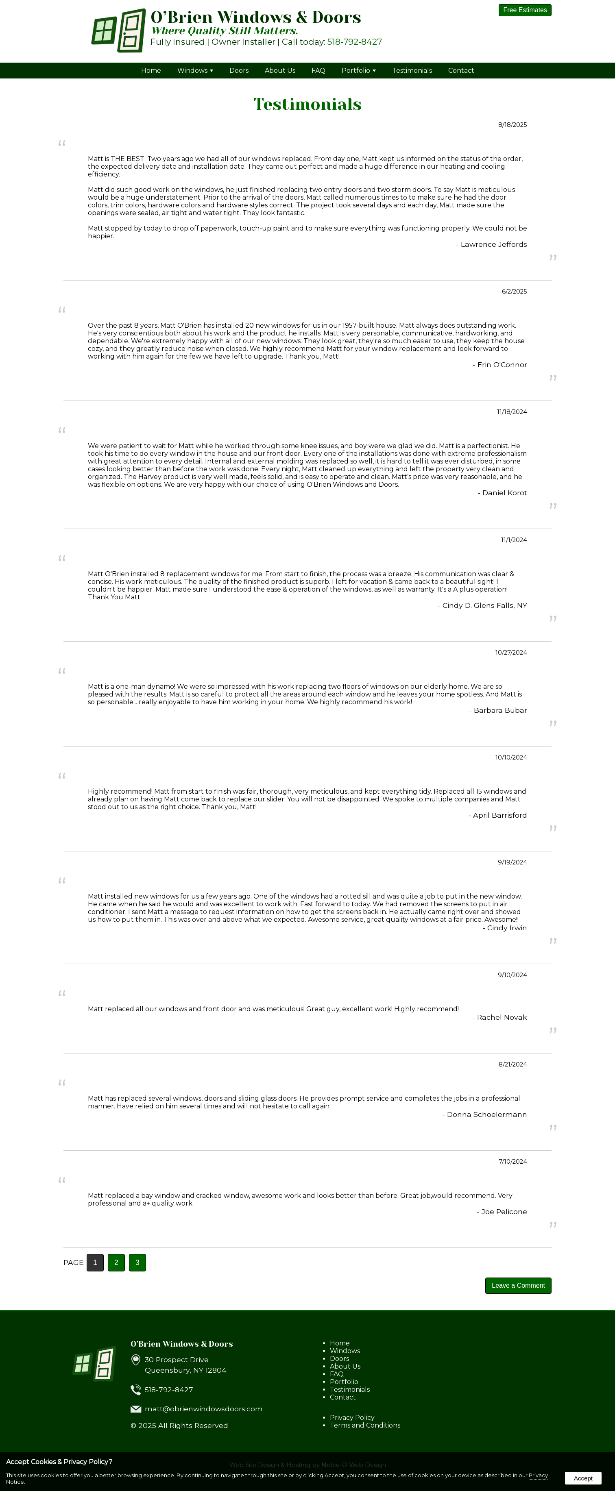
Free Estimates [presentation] (525, 10)
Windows (195, 70)
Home (151, 70)
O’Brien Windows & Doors (182, 1344)
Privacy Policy (352, 1417)
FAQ (318, 70)
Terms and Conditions (365, 1425)
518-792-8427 (354, 42)
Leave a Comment (518, 1285)
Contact (461, 70)
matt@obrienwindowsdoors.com (204, 1408)
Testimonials (412, 70)
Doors (239, 70)
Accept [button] (583, 1478)
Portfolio (359, 70)
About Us (280, 70)
